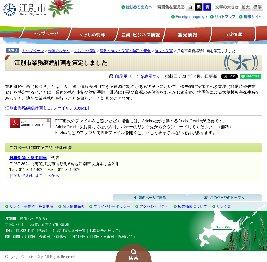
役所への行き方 (32, 218)
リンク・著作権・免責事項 (31, 206)
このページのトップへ (224, 198)
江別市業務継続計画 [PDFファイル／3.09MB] (47, 108)
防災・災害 (164, 51)
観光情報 (187, 34)
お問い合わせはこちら (107, 230)
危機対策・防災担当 (28, 158)
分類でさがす (59, 51)
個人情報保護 (73, 206)
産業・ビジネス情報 (139, 34)
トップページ (45, 34)
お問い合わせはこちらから (34, 175)
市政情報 (232, 34)
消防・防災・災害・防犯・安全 (125, 51)
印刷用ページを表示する (138, 76)
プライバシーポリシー (112, 206)
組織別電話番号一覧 (69, 230)
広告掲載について (192, 206)
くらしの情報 (92, 34)
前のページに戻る (150, 198)
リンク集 (223, 206)
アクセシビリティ (154, 206)
